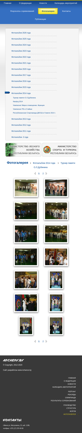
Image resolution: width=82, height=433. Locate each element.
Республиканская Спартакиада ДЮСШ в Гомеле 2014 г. (34, 113)
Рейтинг (72, 391)
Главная (72, 378)
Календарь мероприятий (64, 387)
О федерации (70, 381)
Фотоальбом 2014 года (44, 163)
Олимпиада (70, 398)
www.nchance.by (24, 370)
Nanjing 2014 (18, 101)
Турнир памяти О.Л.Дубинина (24, 98)
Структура (71, 408)
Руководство (70, 405)
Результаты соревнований (63, 401)
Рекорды (72, 394)
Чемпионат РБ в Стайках (22, 109)
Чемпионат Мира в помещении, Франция (28, 105)
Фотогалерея (17, 163)
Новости (72, 384)
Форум (73, 411)
